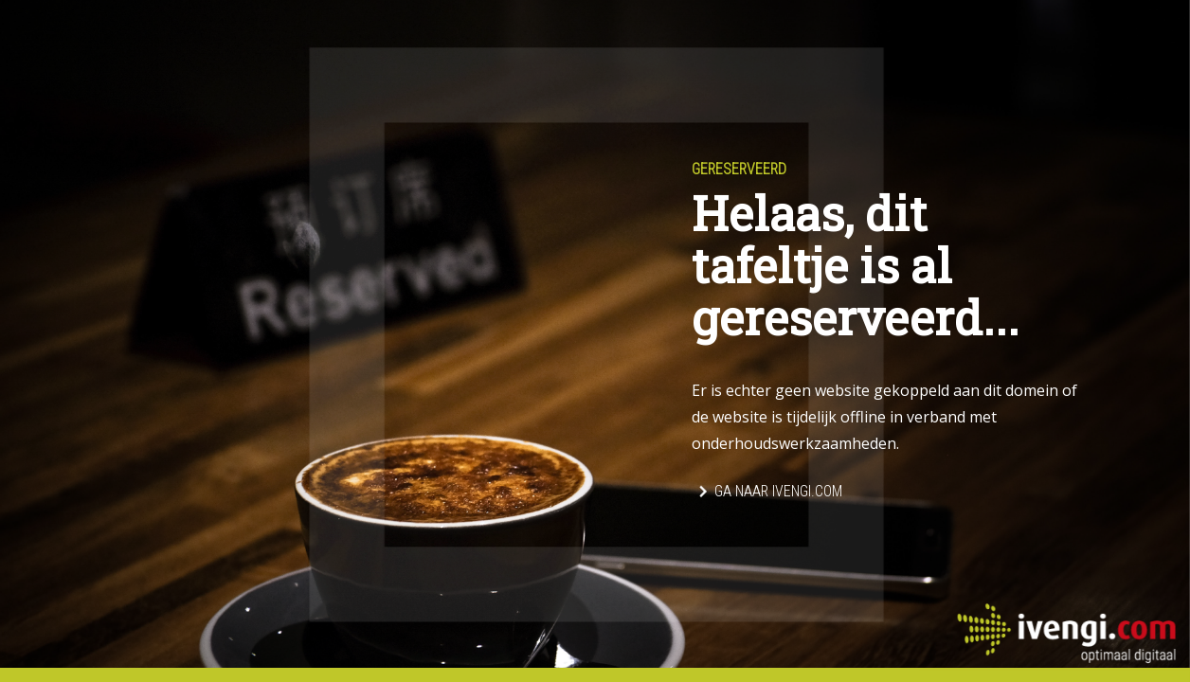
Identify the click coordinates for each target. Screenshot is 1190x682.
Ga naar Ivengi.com (778, 491)
